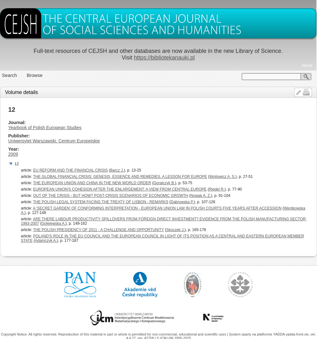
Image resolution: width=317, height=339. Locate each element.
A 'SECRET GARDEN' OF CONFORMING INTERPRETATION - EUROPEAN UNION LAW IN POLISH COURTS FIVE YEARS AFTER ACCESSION (157, 208)
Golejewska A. (53, 223)
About (306, 65)
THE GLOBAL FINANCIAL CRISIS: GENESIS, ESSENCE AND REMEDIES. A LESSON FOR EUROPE (120, 176)
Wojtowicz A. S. (222, 176)
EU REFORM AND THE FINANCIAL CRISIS (70, 170)
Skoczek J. (175, 230)
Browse (35, 75)
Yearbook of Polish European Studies (44, 127)
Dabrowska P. (182, 202)
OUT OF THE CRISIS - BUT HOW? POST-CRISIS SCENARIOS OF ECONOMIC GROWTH (110, 195)
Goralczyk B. (164, 183)
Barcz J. (117, 170)
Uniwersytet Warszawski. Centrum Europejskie (54, 140)
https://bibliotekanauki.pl (164, 57)
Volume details (21, 92)
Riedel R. (216, 189)
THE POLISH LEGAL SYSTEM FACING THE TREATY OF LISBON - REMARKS (100, 202)
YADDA (279, 334)
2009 (13, 154)
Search (9, 75)
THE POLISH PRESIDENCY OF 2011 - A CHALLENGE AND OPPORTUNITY (98, 230)
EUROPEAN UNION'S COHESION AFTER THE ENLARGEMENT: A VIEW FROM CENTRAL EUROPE (120, 189)
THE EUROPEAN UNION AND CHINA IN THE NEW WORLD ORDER (92, 183)
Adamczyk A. (46, 240)
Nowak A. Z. (200, 195)
